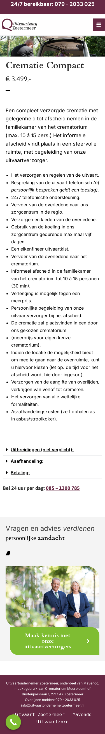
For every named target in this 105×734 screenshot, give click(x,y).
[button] (52, 449)
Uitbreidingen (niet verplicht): (42, 449)
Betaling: (20, 472)
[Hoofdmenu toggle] (99, 24)
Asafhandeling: (27, 461)
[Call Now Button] (13, 722)
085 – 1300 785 (63, 488)
